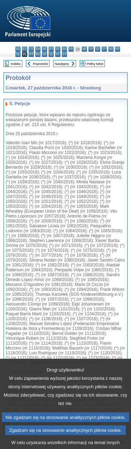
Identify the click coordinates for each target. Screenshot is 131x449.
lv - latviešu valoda (97, 49)
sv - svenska (64, 54)
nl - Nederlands (18, 54)
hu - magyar (111, 49)
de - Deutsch (44, 49)
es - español (24, 49)
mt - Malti (117, 49)
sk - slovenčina (44, 54)
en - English (64, 49)
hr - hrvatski (84, 49)
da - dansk (38, 49)
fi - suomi (57, 54)
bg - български (18, 49)
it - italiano (91, 49)
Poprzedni (40, 64)
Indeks (16, 64)
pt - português (31, 54)
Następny (62, 64)
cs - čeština (31, 49)
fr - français (71, 49)
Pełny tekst (95, 64)
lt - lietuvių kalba (104, 49)
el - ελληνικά (57, 49)
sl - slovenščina (51, 54)
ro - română (38, 54)
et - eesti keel (51, 49)
